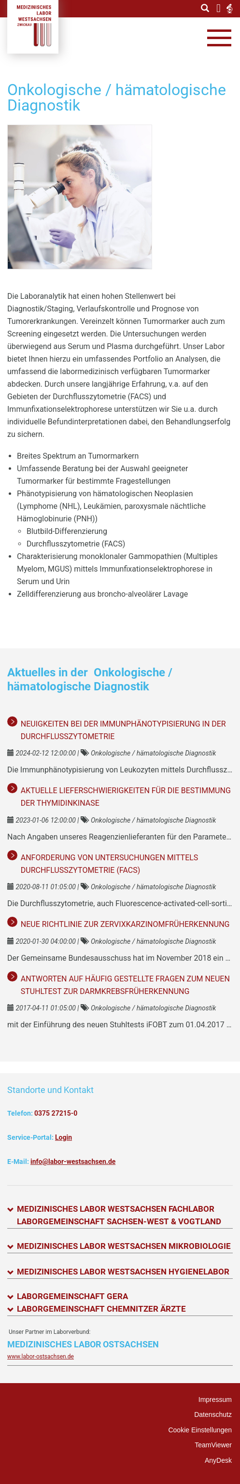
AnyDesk (218, 1460)
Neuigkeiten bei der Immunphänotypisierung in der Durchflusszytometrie (123, 730)
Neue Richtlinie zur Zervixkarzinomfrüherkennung (125, 924)
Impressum (215, 1399)
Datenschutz (213, 1414)
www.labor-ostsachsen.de (40, 1356)
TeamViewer (213, 1445)
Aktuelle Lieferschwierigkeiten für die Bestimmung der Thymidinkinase (126, 797)
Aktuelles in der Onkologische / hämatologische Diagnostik (89, 679)
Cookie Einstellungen (200, 1430)
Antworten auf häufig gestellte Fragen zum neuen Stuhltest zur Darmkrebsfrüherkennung (125, 985)
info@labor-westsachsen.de (72, 1161)
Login (63, 1137)
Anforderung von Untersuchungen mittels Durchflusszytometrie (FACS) (109, 864)
